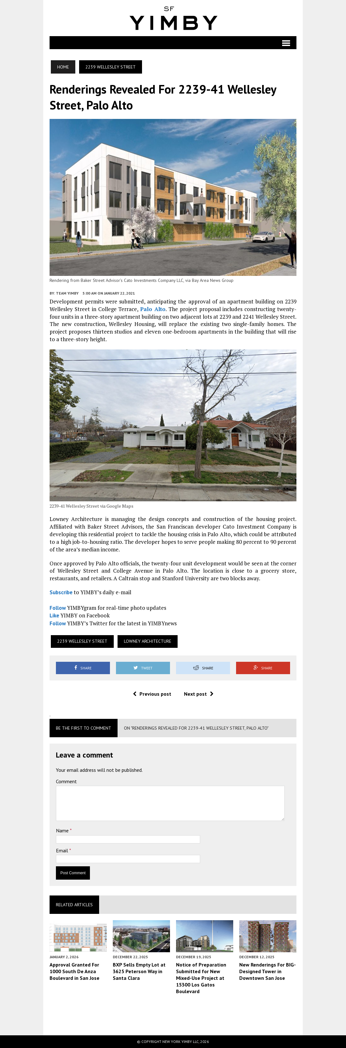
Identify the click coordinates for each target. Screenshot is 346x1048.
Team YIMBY (67, 293)
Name (63, 830)
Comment (66, 781)
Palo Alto (153, 309)
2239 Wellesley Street (82, 641)
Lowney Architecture (147, 641)
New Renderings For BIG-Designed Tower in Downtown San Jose (267, 971)
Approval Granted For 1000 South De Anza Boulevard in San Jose (74, 971)
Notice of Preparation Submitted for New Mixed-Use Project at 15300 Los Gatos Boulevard (201, 977)
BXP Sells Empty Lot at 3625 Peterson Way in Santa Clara (139, 971)
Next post (199, 694)
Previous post (152, 694)
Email (62, 850)
